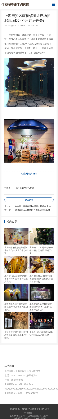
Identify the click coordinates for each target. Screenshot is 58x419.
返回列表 (29, 200)
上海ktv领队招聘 (17, 416)
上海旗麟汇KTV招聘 (39, 409)
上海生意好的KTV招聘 (24, 188)
